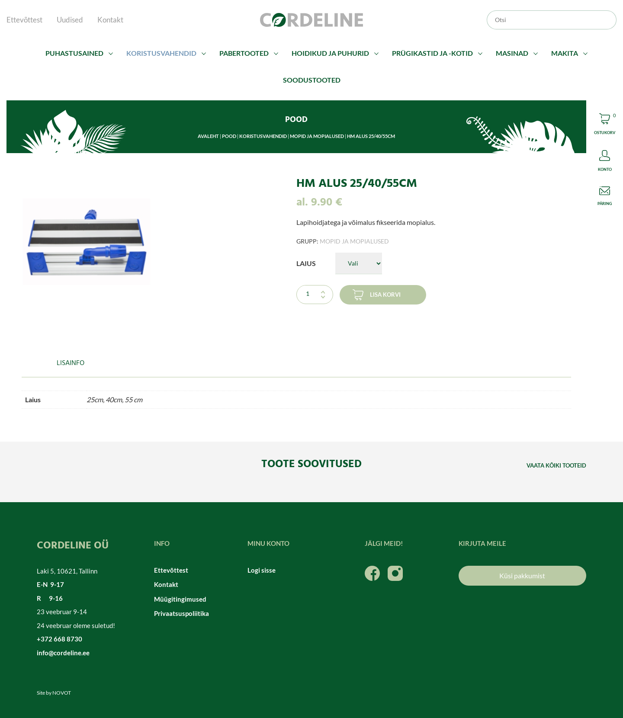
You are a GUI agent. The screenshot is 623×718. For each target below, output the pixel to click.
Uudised (70, 19)
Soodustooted (311, 80)
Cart (604, 125)
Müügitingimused (180, 599)
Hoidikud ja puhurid (330, 53)
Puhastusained (74, 53)
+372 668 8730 (59, 639)
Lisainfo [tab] (70, 363)
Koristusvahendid (161, 53)
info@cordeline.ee (63, 653)
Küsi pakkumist (522, 575)
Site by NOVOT (54, 692)
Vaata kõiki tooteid (556, 465)
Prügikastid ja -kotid (432, 53)
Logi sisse (261, 570)
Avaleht (208, 136)
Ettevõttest (24, 19)
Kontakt (110, 19)
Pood (229, 136)
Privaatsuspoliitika (181, 613)
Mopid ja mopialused (317, 136)
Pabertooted (244, 53)
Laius (306, 263)
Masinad (512, 53)
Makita (564, 53)
